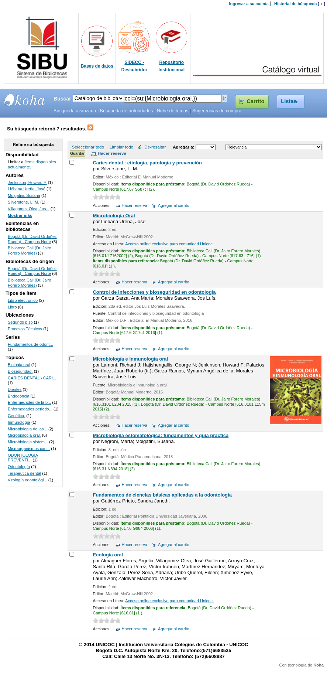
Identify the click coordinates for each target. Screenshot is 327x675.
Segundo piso (20, 322)
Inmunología (19, 422)
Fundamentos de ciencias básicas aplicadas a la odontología (162, 495)
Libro (12, 307)
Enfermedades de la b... (29, 402)
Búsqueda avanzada (75, 110)
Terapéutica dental (24, 473)
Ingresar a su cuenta (249, 3)
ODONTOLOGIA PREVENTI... (23, 458)
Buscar (62, 99)
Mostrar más (20, 215)
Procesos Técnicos (25, 329)
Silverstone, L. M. (23, 202)
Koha (318, 665)
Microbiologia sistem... (28, 442)
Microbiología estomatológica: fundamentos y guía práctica (160, 435)
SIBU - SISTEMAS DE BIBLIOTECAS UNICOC (25, 99)
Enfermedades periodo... (30, 409)
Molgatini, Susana (24, 195)
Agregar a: (184, 146)
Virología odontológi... (27, 480)
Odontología (19, 466)
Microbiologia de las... (27, 429)
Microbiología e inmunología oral (130, 359)
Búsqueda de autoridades (126, 110)
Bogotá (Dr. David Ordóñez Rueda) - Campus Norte (32, 239)
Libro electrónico (23, 300)
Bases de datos (97, 66)
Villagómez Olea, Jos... (28, 209)
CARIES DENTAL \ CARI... (32, 378)
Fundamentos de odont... (30, 344)
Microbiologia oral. (24, 435)
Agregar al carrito (173, 205)
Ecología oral (108, 555)
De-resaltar (155, 146)
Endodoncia (18, 396)
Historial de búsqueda (295, 3)
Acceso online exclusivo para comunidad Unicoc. (169, 244)
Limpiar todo (121, 146)
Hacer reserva (134, 205)
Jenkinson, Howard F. (27, 182)
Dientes (14, 389)
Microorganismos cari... (29, 448)
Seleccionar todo (88, 146)
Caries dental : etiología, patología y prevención (147, 163)
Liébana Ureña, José (26, 189)
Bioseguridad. (20, 371)
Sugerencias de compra (216, 110)
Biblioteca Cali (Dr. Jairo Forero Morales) (29, 250)
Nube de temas (173, 110)
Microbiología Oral (114, 215)
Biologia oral (19, 364)
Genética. (16, 415)
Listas (289, 101)
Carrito (255, 101)
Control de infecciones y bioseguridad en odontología (154, 292)
